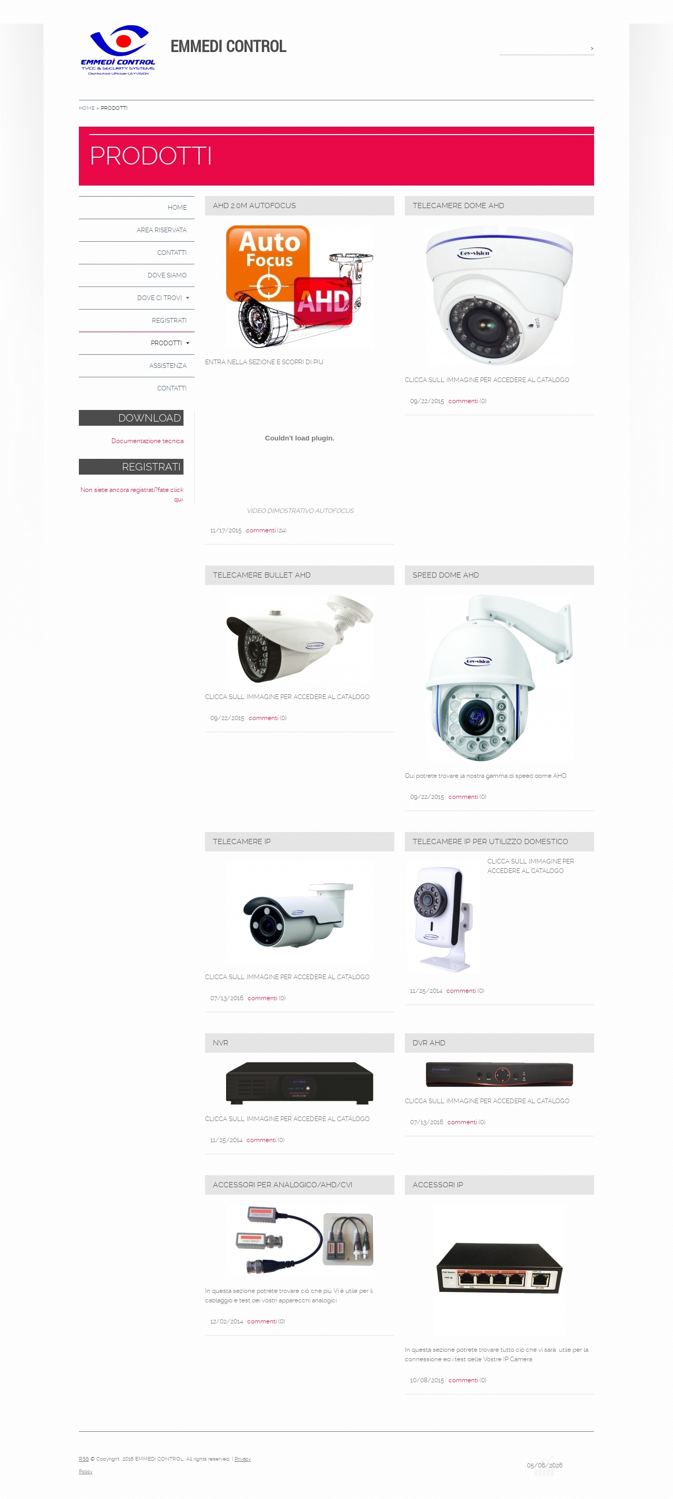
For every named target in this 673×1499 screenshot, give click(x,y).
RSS (84, 1459)
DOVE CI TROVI (163, 298)
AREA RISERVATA (162, 230)
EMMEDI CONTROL (228, 46)
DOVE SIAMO (167, 275)
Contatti (172, 252)
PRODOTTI (170, 343)
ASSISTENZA (168, 365)
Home (87, 108)
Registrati (169, 320)
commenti (261, 530)
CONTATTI (172, 388)
